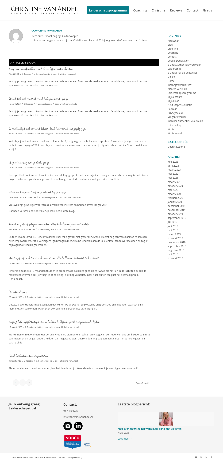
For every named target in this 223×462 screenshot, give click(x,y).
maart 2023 (174, 169)
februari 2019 (175, 238)
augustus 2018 (176, 250)
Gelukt (171, 76)
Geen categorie (43, 74)
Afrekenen (173, 40)
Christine (173, 48)
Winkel (171, 129)
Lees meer (125, 438)
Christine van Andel (67, 74)
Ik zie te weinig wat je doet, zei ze (29, 162)
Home (171, 81)
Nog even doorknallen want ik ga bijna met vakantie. (41, 69)
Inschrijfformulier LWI (180, 85)
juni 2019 (173, 226)
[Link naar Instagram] (201, 457)
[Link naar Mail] (196, 457)
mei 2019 (173, 230)
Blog (170, 44)
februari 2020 (175, 197)
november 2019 (177, 210)
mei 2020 (173, 189)
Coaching (173, 52)
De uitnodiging (18, 292)
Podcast (172, 109)
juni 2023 (173, 161)
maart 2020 (174, 193)
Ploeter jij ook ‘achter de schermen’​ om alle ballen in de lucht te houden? (54, 258)
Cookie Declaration (178, 60)
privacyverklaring (74, 457)
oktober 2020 (175, 185)
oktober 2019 (175, 214)
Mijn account (175, 97)
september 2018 (177, 246)
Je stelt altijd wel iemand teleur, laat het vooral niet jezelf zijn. (48, 128)
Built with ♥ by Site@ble (45, 457)
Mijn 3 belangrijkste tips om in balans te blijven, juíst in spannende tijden (54, 322)
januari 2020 (175, 201)
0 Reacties (26, 74)
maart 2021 (174, 181)
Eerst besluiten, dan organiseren (28, 356)
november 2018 (177, 242)
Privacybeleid (175, 113)
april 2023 (173, 165)
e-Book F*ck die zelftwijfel (182, 72)
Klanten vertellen (177, 89)
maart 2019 (174, 234)
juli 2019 (172, 222)
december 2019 (176, 205)
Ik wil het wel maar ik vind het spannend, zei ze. (39, 98)
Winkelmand (175, 133)
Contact (172, 56)
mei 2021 (173, 177)
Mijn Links (173, 101)
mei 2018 (173, 254)
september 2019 (177, 218)
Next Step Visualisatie (180, 105)
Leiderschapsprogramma (182, 93)
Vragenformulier (177, 117)
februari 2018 (175, 258)
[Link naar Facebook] (211, 457)
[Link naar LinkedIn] (206, 457)
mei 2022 (173, 173)
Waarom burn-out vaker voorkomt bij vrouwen (37, 192)
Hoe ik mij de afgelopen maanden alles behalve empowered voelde (49, 224)
